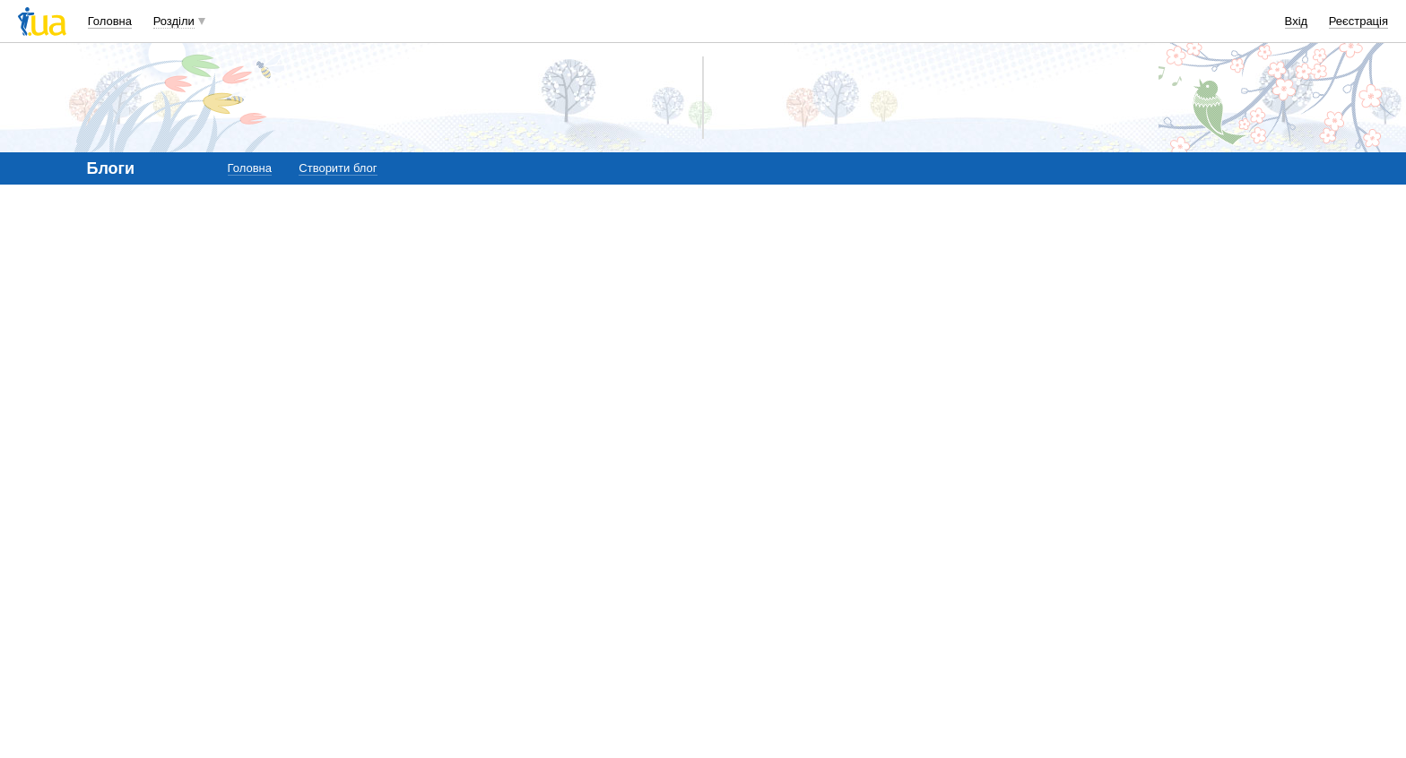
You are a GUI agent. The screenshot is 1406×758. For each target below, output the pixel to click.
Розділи (174, 21)
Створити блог (338, 168)
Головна (110, 21)
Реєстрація (1358, 21)
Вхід (1296, 21)
